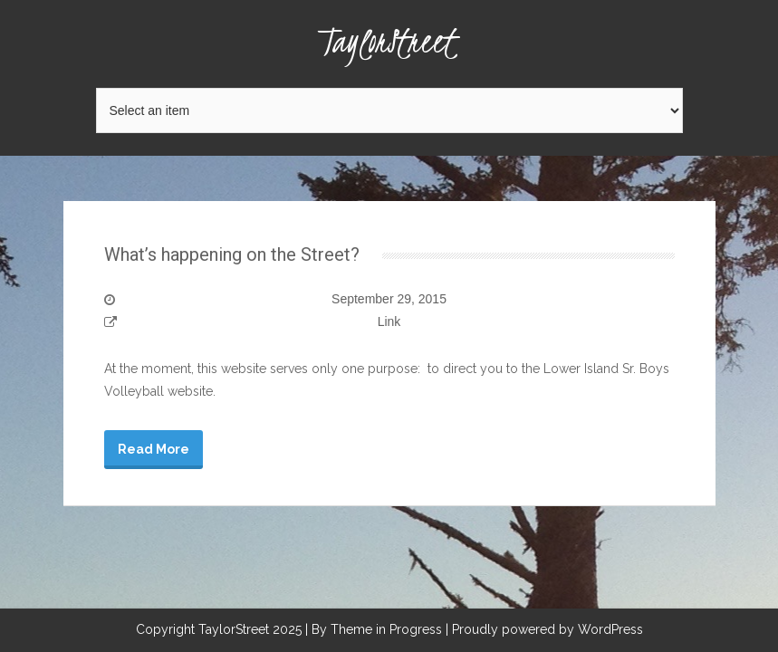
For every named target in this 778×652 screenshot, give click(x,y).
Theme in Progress (386, 629)
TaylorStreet (389, 40)
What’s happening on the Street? (232, 254)
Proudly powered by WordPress (547, 629)
